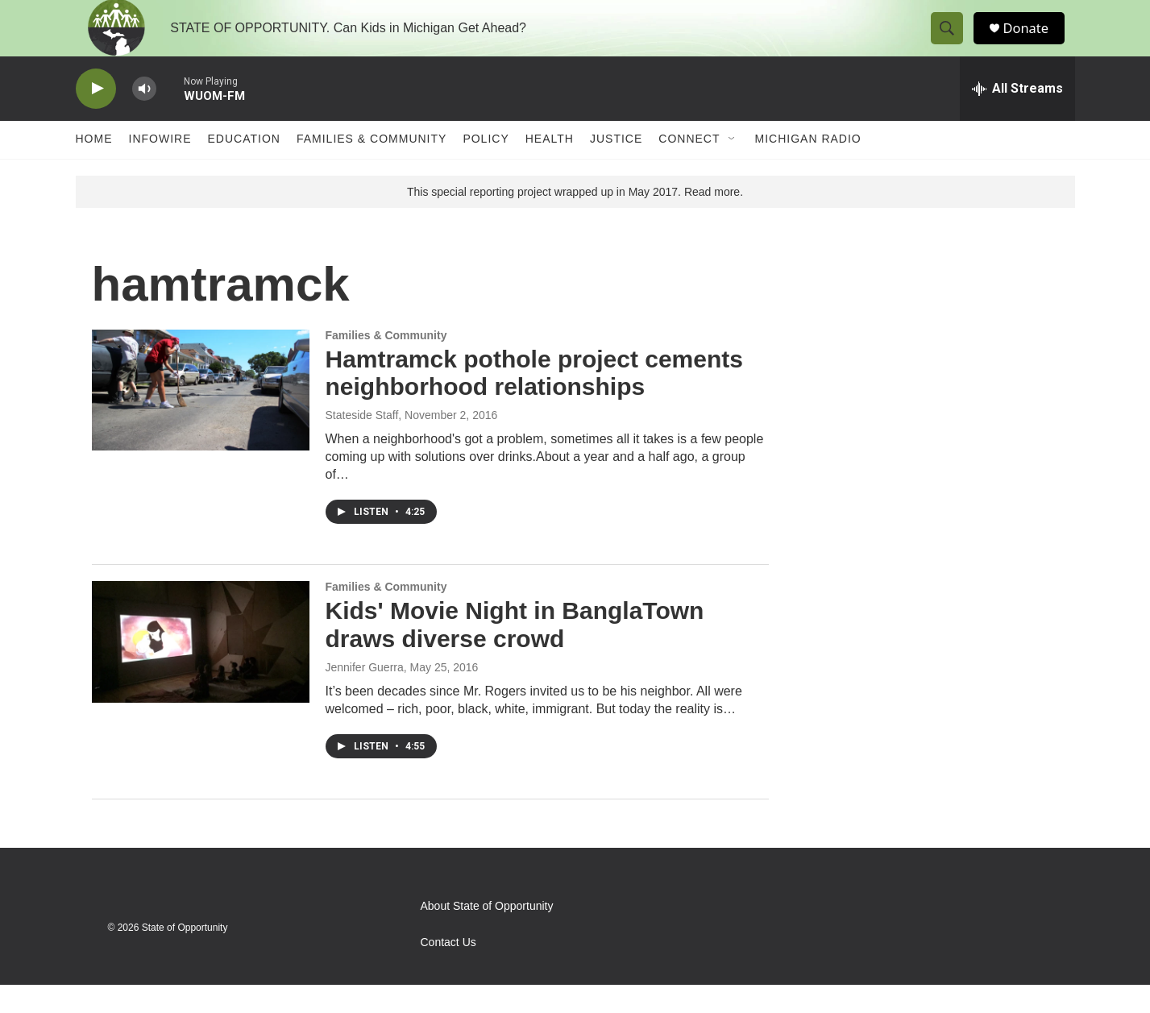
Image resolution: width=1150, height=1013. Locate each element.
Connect (689, 167)
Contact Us (448, 971)
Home (94, 167)
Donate (1034, 42)
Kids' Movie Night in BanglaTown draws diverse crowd (515, 652)
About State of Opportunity (487, 934)
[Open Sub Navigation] (732, 167)
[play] (96, 117)
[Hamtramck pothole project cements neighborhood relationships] (200, 418)
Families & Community (371, 167)
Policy (486, 167)
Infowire (160, 167)
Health (549, 167)
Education (244, 167)
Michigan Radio (808, 167)
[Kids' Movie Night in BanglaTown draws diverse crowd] (200, 669)
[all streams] (1017, 117)
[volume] (144, 117)
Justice (616, 167)
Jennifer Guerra (365, 695)
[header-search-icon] (952, 43)
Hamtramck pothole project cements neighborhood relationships (534, 401)
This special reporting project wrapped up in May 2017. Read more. (575, 220)
